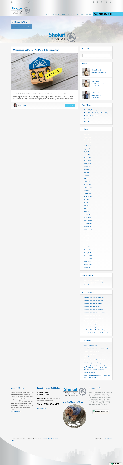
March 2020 (87, 247)
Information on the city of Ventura (93, 324)
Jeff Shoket (23, 105)
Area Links (89, 14)
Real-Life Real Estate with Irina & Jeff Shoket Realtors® (46, 93)
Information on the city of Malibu (92, 306)
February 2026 (87, 137)
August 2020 (87, 232)
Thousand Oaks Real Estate (91, 321)
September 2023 (88, 196)
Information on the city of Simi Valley (93, 318)
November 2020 (88, 223)
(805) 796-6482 (105, 14)
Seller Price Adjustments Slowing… (92, 363)
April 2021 (86, 208)
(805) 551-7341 (95, 97)
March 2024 (87, 181)
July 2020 (86, 235)
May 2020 (86, 241)
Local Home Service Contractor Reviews (94, 280)
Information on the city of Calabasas (93, 300)
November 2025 (88, 143)
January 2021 (87, 217)
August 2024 (87, 166)
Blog (63, 14)
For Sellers (71, 14)
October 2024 (87, 163)
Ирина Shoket (96, 70)
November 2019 (88, 258)
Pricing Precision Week (90, 118)
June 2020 (86, 238)
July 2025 (86, 152)
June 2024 (86, 172)
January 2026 (87, 140)
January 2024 (87, 184)
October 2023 (87, 193)
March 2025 (87, 154)
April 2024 (86, 178)
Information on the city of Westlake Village (95, 327)
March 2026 (87, 134)
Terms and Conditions (48, 438)
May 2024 (86, 175)
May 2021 (86, 205)
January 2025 (87, 160)
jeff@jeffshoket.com (97, 95)
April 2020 (86, 244)
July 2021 (86, 199)
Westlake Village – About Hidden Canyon (96, 329)
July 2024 (86, 169)
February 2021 (87, 214)
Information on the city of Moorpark (93, 309)
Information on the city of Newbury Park (94, 312)
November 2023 (88, 190)
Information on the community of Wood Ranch (96, 332)
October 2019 (87, 261)
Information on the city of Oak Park (93, 315)
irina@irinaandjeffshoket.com (99, 72)
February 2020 (87, 250)
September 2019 (88, 264)
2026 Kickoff (87, 121)
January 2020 (87, 253)
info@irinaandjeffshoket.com (28, 2)
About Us (46, 14)
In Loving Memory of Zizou (73, 402)
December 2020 (88, 220)
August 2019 (87, 267)
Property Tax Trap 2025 (90, 372)
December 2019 (88, 255)
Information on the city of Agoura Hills (94, 297)
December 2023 (88, 187)
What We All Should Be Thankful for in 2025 (95, 360)
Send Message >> (41, 408)
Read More (70, 105)
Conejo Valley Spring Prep (90, 110)
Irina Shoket (95, 81)
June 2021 (86, 202)
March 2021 (87, 211)
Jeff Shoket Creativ (107, 438)
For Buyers (80, 14)
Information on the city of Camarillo (93, 303)
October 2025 (87, 146)
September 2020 (88, 229)
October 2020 (87, 226)
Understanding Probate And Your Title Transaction (36, 50)
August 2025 (87, 149)
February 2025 (87, 157)
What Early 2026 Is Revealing (91, 115)
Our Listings (55, 14)
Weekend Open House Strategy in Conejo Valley (96, 112)
